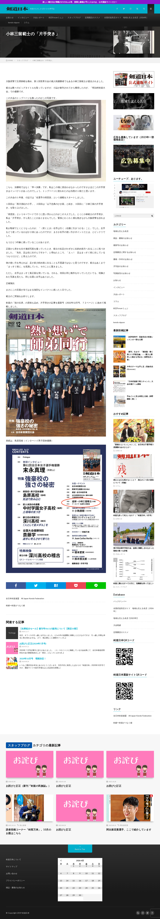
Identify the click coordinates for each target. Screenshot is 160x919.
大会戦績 (117, 625)
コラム (26, 22)
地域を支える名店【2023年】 (125, 618)
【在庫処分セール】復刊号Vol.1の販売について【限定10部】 (49, 628)
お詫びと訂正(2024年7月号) (32, 643)
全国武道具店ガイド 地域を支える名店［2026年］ (126, 17)
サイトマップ (11, 866)
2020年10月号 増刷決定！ (32, 658)
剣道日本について (13, 859)
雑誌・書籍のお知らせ (122, 238)
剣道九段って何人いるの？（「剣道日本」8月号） (133, 515)
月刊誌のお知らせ (120, 266)
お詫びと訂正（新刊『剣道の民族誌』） (28, 785)
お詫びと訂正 (63, 785)
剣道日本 (25, 913)
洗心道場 (23, 825)
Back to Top (80, 849)
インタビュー (23, 17)
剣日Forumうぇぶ (56, 17)
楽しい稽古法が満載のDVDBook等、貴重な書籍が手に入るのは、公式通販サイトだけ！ (80, 2)
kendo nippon (14, 22)
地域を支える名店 (120, 231)
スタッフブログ (74, 17)
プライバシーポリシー (15, 880)
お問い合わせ (11, 873)
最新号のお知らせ (120, 245)
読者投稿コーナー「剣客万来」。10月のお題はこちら (28, 831)
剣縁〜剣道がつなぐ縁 (15, 605)
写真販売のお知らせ (121, 273)
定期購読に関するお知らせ (124, 252)
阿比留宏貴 (124, 825)
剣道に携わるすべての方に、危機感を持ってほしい (133, 583)
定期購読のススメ (92, 17)
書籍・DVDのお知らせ (123, 259)
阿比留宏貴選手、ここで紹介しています (128, 829)
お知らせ (9, 17)
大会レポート (38, 17)
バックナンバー (120, 601)
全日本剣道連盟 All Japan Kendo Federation (25, 598)
